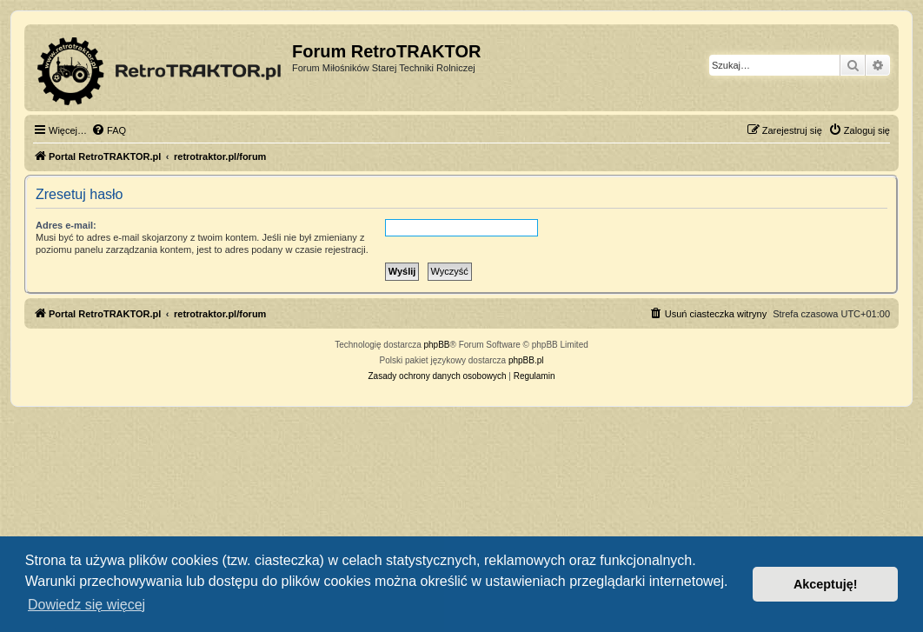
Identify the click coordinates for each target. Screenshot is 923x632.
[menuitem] (108, 130)
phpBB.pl (526, 360)
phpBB (437, 344)
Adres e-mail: (66, 225)
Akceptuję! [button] (826, 584)
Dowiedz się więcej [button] (86, 604)
